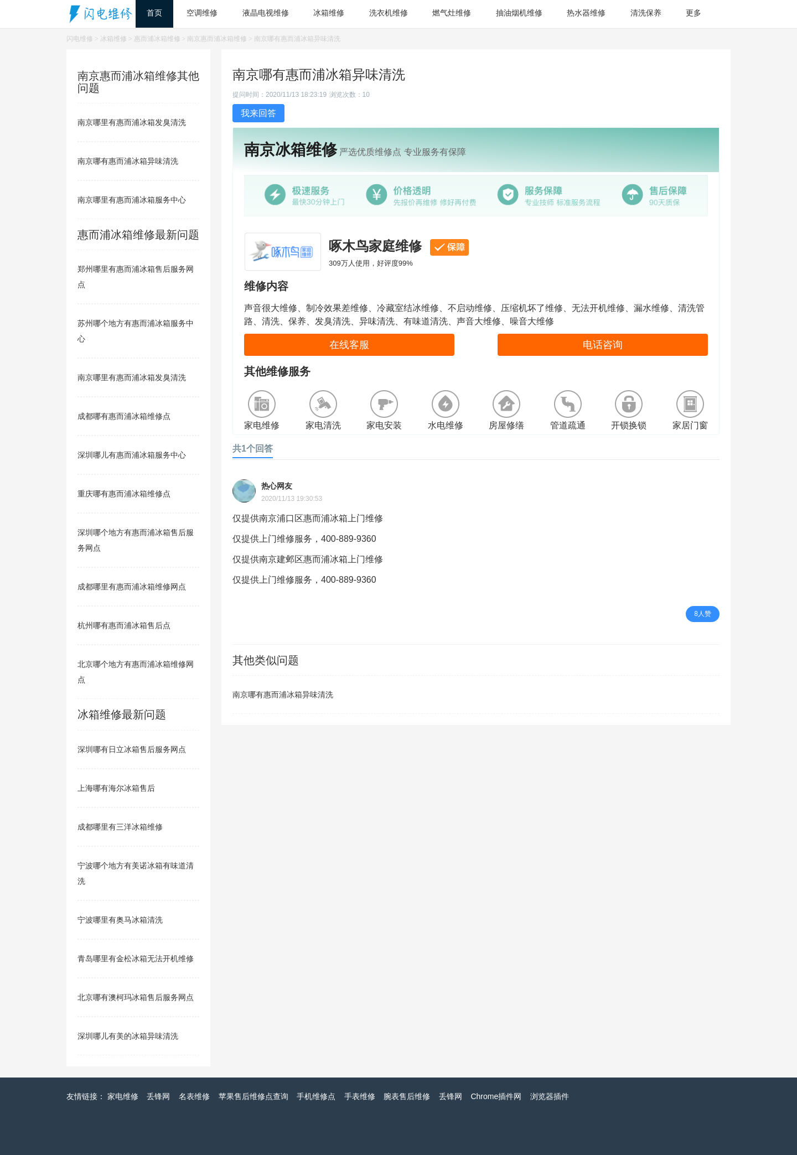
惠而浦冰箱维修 (157, 39)
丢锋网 (158, 1096)
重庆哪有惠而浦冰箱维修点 (123, 493)
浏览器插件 (549, 1096)
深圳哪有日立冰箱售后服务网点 (131, 749)
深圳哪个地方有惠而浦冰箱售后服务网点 (135, 540)
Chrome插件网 (495, 1096)
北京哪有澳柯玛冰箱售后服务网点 (135, 997)
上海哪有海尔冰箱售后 (116, 788)
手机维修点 (316, 1096)
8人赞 (702, 614)
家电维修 (122, 1096)
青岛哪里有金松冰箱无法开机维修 (135, 958)
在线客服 (349, 344)
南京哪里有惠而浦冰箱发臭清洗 (131, 122)
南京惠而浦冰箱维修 (217, 39)
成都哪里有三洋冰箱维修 (120, 826)
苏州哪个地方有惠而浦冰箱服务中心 (135, 331)
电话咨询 (603, 344)
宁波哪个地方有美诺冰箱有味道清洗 (135, 873)
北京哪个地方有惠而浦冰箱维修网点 (135, 672)
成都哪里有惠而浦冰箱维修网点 (131, 586)
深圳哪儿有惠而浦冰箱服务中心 (131, 454)
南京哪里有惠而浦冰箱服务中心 (131, 199)
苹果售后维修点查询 (253, 1096)
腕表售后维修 (407, 1096)
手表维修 (359, 1096)
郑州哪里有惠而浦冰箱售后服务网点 (135, 277)
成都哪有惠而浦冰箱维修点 (123, 416)
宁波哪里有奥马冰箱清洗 (120, 919)
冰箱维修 (113, 39)
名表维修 (194, 1096)
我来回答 (258, 113)
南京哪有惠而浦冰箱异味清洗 (282, 694)
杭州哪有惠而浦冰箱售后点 (123, 625)
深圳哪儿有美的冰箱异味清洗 (127, 1036)
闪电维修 (79, 39)
